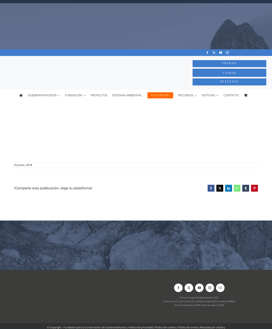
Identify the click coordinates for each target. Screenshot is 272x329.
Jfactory (220, 327)
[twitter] (214, 52)
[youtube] (220, 52)
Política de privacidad (140, 327)
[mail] (220, 288)
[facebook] (207, 52)
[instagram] (227, 52)
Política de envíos (188, 327)
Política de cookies (165, 327)
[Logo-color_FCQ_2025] (51, 59)
